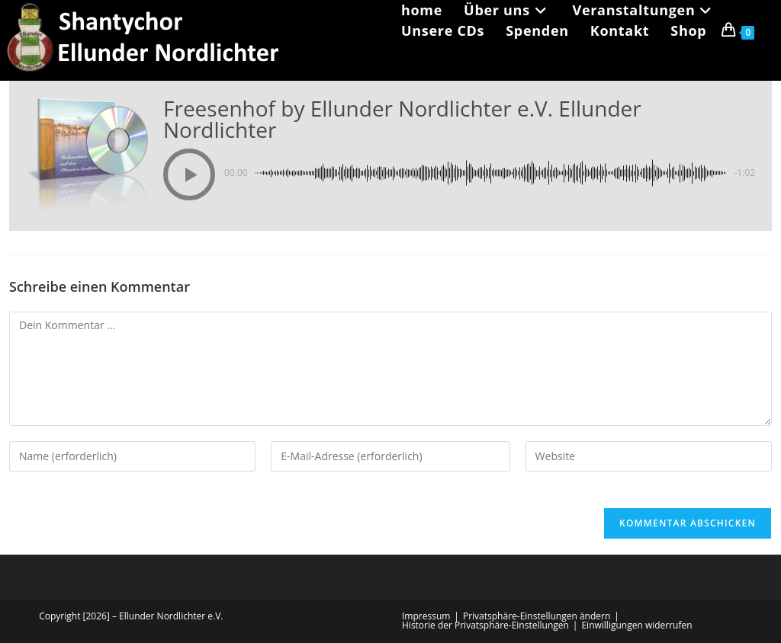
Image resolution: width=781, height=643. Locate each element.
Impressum (426, 615)
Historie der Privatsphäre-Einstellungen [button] (485, 625)
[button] (189, 174)
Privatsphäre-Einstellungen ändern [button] (536, 615)
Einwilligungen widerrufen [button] (636, 625)
